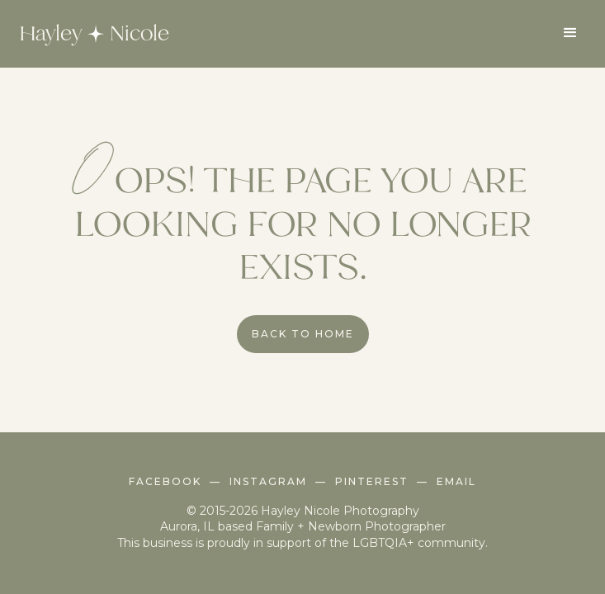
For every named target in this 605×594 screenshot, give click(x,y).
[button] (570, 33)
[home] (90, 33)
